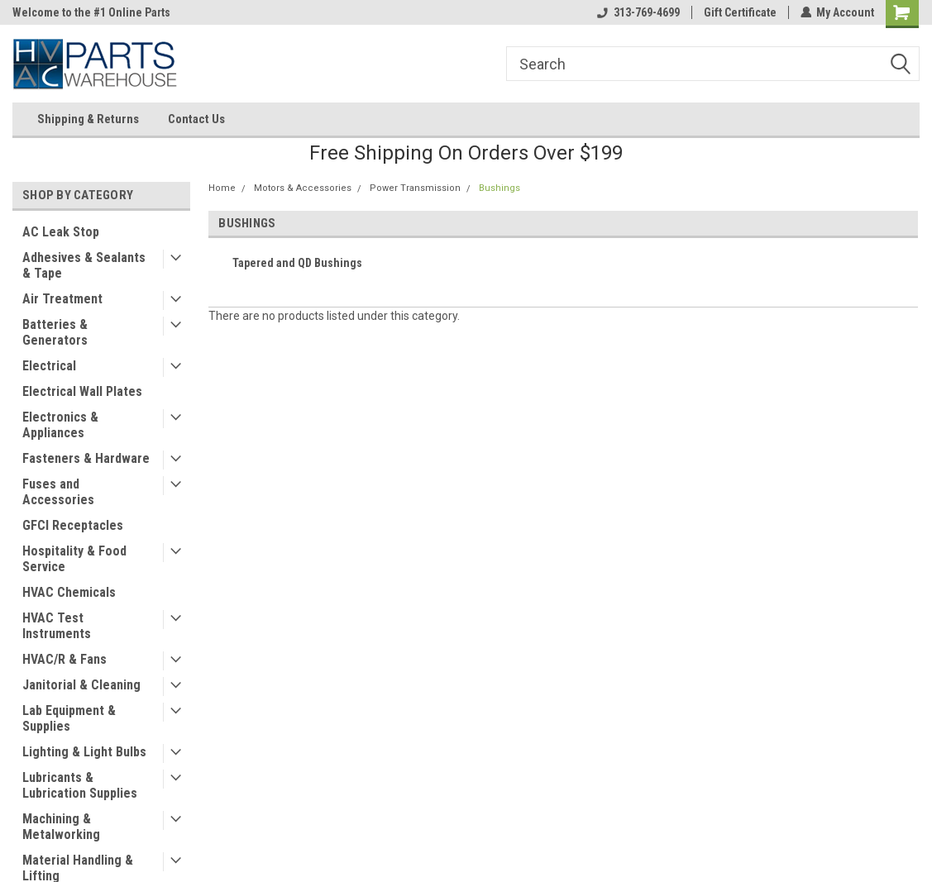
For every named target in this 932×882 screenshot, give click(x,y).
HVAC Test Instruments (56, 625)
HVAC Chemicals (69, 592)
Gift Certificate (739, 12)
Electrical (49, 366)
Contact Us (196, 119)
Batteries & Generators (55, 332)
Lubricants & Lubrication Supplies (79, 785)
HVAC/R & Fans (64, 659)
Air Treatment (62, 299)
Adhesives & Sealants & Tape (84, 265)
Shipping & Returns (88, 119)
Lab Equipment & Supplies (69, 718)
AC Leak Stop (60, 232)
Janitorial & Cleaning (81, 685)
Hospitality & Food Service (74, 558)
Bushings (499, 188)
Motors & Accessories (302, 188)
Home (222, 188)
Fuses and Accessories (58, 492)
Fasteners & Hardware (86, 458)
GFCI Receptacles (72, 525)
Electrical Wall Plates (82, 391)
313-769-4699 (637, 12)
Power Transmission (415, 188)
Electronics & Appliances (60, 425)
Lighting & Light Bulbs (84, 752)
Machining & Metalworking (61, 826)
